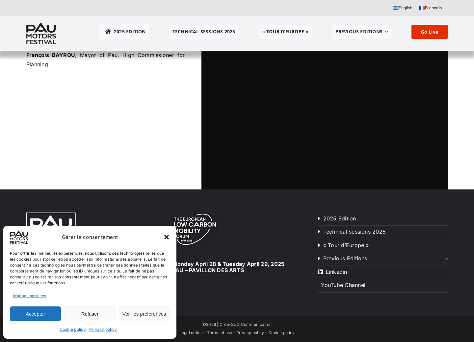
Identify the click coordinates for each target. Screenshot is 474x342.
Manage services (29, 295)
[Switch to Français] (430, 8)
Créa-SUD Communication (246, 324)
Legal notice (191, 332)
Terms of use (219, 332)
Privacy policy (103, 329)
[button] (166, 237)
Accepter (35, 314)
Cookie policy (73, 329)
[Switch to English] (402, 8)
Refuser (90, 314)
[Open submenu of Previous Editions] (446, 258)
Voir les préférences (144, 314)
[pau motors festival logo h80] (41, 25)
